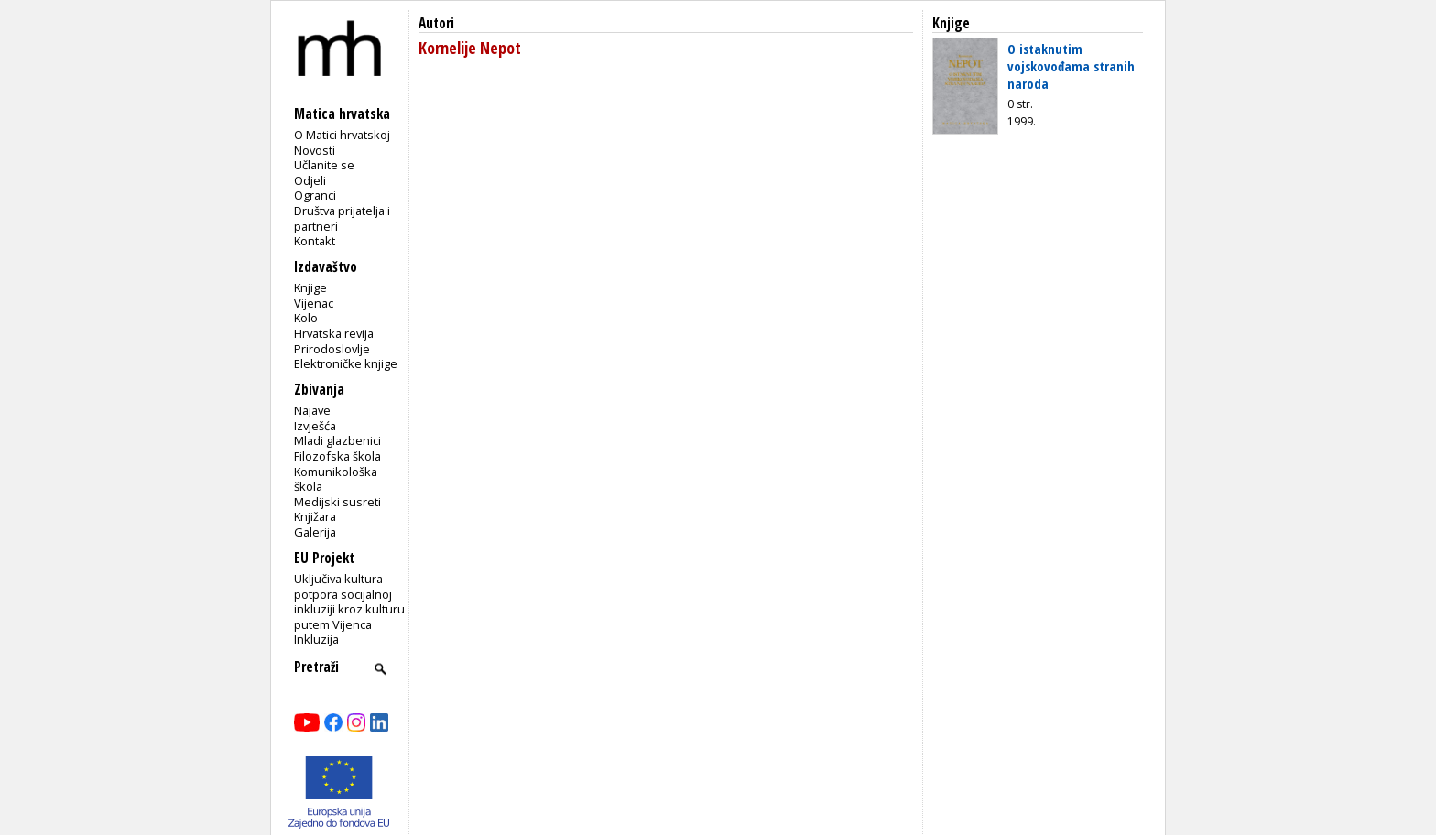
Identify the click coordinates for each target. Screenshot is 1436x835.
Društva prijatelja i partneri (342, 218)
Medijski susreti (337, 501)
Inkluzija (316, 639)
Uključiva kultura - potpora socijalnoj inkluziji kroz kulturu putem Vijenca (349, 601)
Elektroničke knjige (345, 363)
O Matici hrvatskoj (342, 134)
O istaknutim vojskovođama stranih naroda (1071, 65)
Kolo (306, 317)
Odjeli (310, 180)
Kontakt (314, 241)
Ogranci (315, 195)
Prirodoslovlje (332, 349)
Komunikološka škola (335, 479)
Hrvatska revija (334, 333)
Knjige (310, 287)
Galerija (315, 532)
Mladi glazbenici (337, 440)
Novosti (314, 150)
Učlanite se (324, 165)
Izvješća (315, 426)
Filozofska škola (337, 456)
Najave (312, 410)
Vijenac (313, 303)
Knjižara (315, 516)
